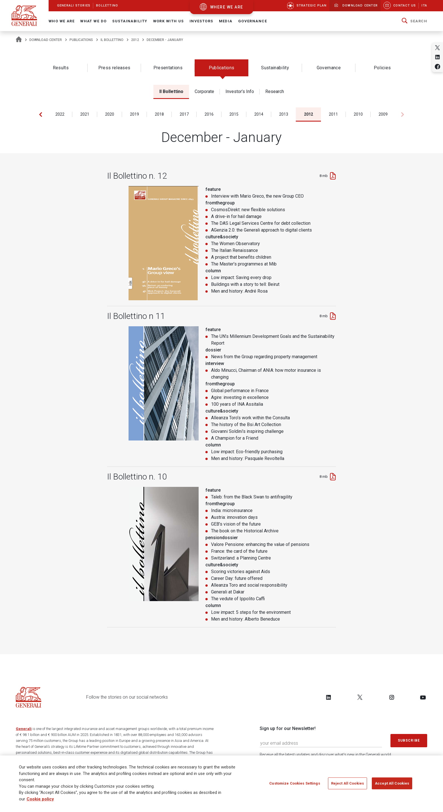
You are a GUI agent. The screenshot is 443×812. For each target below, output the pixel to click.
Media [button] (226, 21)
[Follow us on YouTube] (423, 697)
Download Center (45, 40)
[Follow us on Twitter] (360, 697)
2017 (184, 114)
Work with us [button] (168, 21)
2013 (283, 114)
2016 (209, 114)
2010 (358, 114)
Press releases (114, 67)
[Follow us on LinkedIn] (328, 697)
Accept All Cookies (392, 783)
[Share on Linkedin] (437, 57)
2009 (383, 114)
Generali (24, 729)
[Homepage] (19, 40)
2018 (159, 114)
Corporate (204, 91)
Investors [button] (201, 21)
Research (274, 91)
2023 (35, 114)
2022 (59, 114)
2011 (333, 114)
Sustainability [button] (129, 21)
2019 (134, 114)
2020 (109, 114)
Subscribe (409, 740)
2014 (258, 114)
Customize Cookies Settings (294, 783)
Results (61, 67)
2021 (84, 114)
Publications (81, 40)
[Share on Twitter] (437, 47)
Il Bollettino (112, 40)
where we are (226, 7)
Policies (382, 67)
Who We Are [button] (62, 21)
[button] (414, 21)
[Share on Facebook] (437, 66)
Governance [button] (252, 21)
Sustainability (275, 67)
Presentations (168, 67)
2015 (233, 114)
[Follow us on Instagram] (391, 697)
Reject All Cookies (347, 783)
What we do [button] (93, 21)
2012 (135, 40)
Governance (329, 67)
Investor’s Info (239, 91)
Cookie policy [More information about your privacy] (40, 799)
